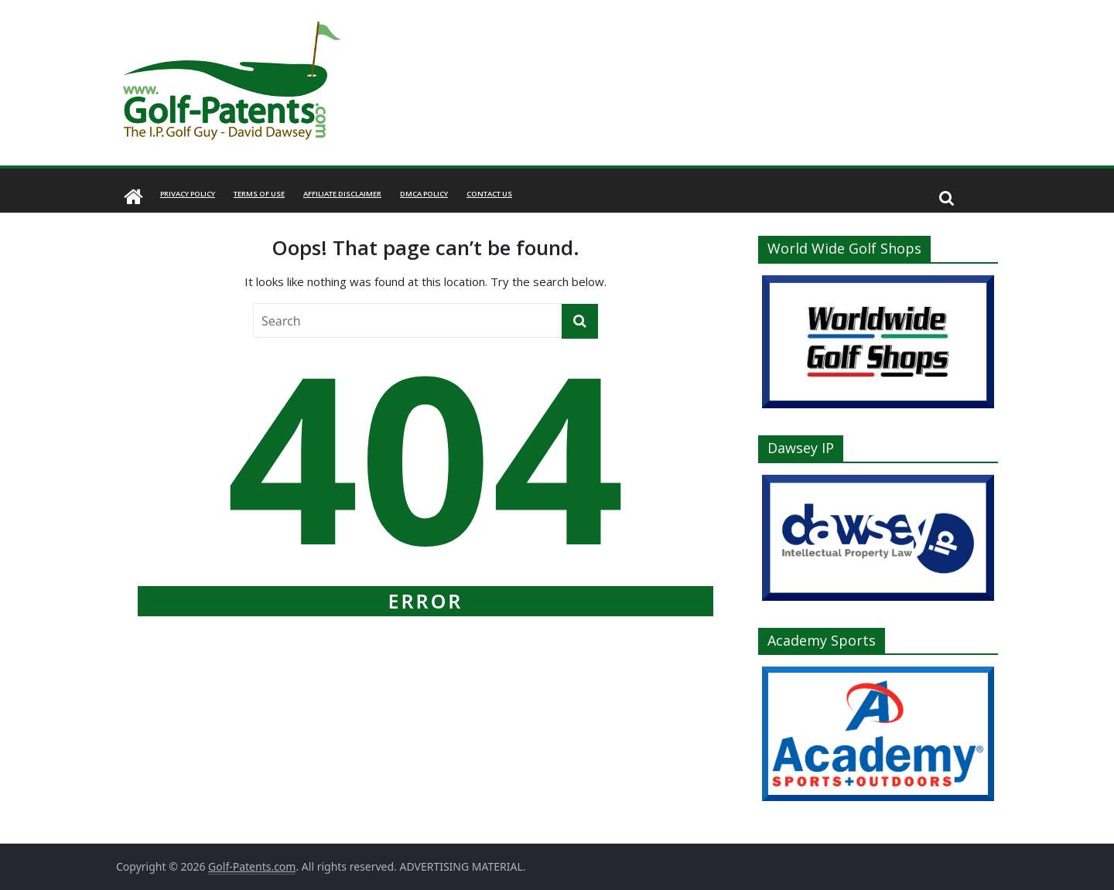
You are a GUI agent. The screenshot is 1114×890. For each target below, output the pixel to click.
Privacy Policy (187, 194)
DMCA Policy (424, 194)
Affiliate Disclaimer (342, 194)
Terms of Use (259, 194)
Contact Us (489, 194)
